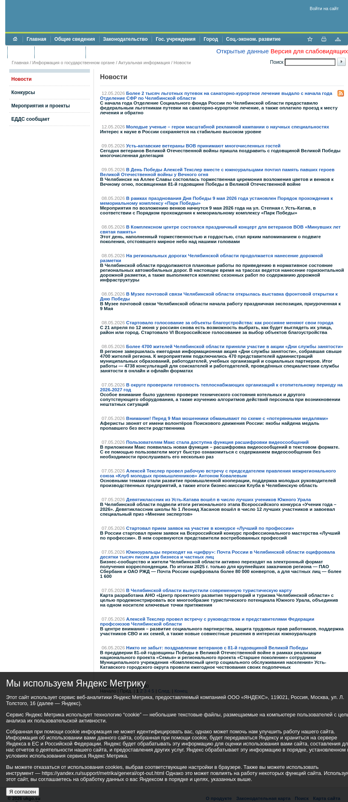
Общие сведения (74, 39)
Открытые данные (242, 51)
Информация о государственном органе (73, 62)
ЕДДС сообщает (30, 119)
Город (211, 39)
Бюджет (20, 52)
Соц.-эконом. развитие (253, 39)
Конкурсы (23, 92)
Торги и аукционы (59, 52)
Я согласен (22, 792)
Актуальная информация (144, 62)
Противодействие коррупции (124, 52)
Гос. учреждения (176, 39)
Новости (182, 62)
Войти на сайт (324, 8)
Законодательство (125, 39)
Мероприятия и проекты (40, 106)
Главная (36, 39)
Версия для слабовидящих (309, 51)
